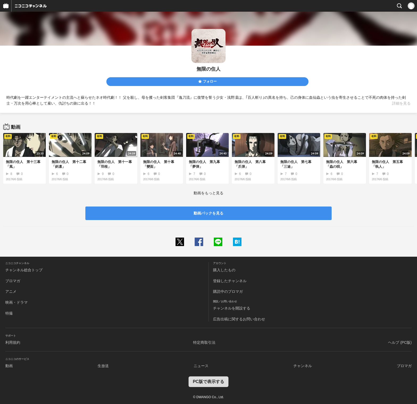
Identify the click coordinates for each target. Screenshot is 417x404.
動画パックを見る (208, 213)
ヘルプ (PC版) (400, 342)
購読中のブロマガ (228, 291)
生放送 (103, 366)
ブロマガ (12, 281)
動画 (9, 366)
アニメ (10, 291)
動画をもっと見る (208, 193)
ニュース (201, 366)
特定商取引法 (204, 342)
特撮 (9, 313)
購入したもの (224, 270)
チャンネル (302, 366)
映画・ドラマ (16, 302)
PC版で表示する (208, 381)
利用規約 (12, 342)
